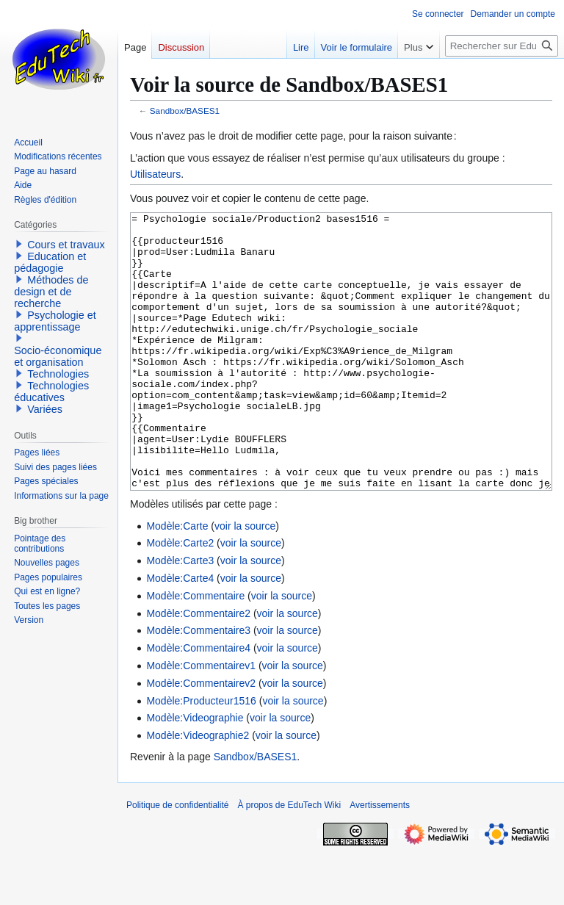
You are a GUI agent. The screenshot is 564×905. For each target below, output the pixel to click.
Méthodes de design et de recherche (51, 291)
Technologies (58, 374)
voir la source (244, 581)
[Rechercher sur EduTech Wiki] (501, 46)
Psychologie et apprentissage (55, 321)
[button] (19, 244)
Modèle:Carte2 (180, 598)
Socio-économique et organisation (57, 356)
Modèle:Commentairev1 (201, 720)
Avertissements (380, 860)
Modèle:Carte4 (180, 633)
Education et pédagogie (50, 262)
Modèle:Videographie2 (197, 790)
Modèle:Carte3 (180, 615)
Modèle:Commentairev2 (201, 738)
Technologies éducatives (51, 391)
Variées (44, 409)
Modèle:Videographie (194, 773)
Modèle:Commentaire (195, 651)
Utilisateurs (155, 174)
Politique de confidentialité (177, 860)
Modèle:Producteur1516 (201, 756)
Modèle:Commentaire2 (198, 668)
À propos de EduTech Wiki (289, 860)
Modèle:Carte (177, 581)
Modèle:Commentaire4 (198, 703)
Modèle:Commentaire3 (198, 685)
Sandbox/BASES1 (185, 110)
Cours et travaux (66, 244)
